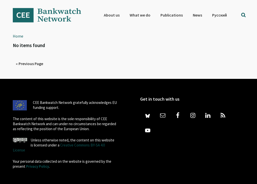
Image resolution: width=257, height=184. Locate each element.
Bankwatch (50, 15)
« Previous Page (29, 63)
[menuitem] (219, 15)
